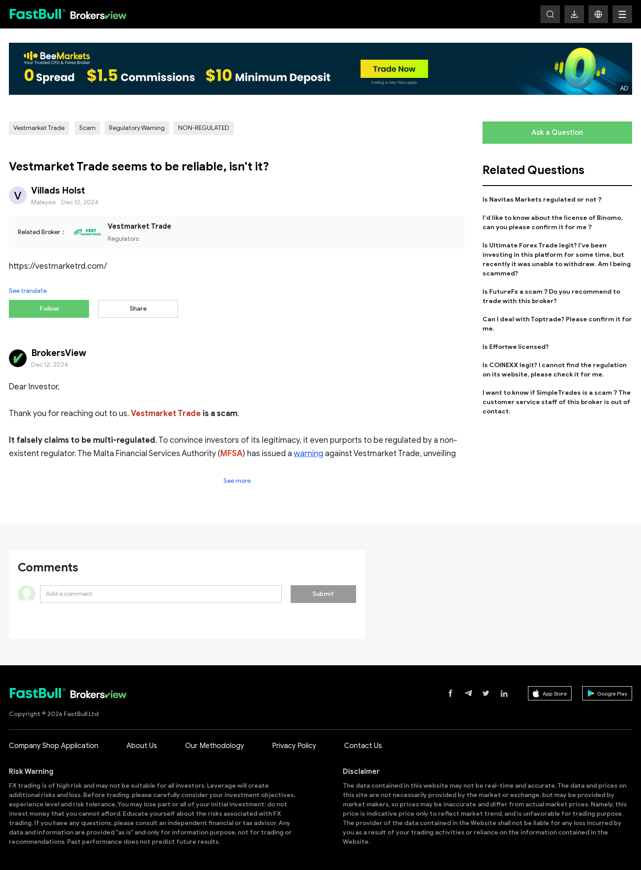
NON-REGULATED (203, 128)
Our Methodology (214, 743)
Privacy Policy (294, 743)
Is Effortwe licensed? (516, 347)
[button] (598, 14)
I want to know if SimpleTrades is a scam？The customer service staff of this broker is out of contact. (557, 402)
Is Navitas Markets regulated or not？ (543, 199)
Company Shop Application (53, 743)
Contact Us (363, 743)
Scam (87, 128)
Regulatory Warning (137, 128)
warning (308, 451)
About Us (141, 743)
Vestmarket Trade (39, 128)
